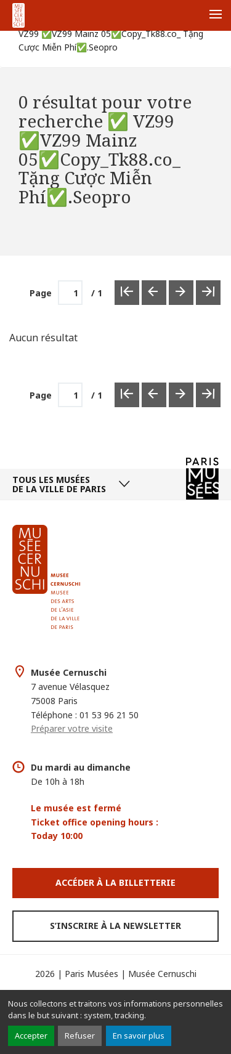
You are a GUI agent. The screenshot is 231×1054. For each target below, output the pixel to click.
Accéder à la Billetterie (115, 882)
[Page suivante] (181, 395)
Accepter (31, 1035)
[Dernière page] (208, 395)
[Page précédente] (154, 395)
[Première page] (127, 395)
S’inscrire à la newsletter (115, 925)
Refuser (80, 1035)
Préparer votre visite (72, 728)
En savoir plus (138, 1035)
